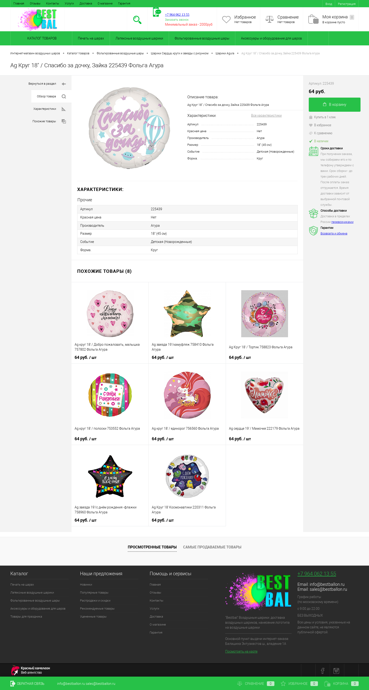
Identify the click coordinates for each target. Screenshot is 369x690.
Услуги (69, 3)
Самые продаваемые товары (212, 546)
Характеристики (49, 109)
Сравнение (288, 17)
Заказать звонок (177, 19)
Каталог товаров (41, 38)
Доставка (86, 3)
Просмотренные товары (152, 546)
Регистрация (347, 4)
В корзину (334, 104)
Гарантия (124, 3)
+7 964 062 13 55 (316, 572)
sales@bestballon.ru (328, 588)
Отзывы (35, 3)
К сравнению (320, 133)
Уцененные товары (93, 615)
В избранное (320, 125)
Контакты (52, 3)
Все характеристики (266, 115)
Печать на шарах (91, 38)
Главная (18, 3)
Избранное (245, 17)
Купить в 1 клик (322, 117)
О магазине (105, 3)
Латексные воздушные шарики (139, 38)
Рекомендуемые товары (97, 607)
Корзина (341, 684)
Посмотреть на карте (241, 650)
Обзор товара (51, 96)
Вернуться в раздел (47, 84)
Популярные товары (94, 591)
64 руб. (85, 356)
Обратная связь (27, 684)
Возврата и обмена (334, 233)
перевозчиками (342, 222)
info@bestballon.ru (327, 583)
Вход (328, 4)
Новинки (86, 583)
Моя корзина (338, 17)
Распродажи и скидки (95, 599)
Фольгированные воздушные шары (202, 38)
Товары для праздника (26, 615)
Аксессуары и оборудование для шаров (271, 38)
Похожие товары (49, 121)
